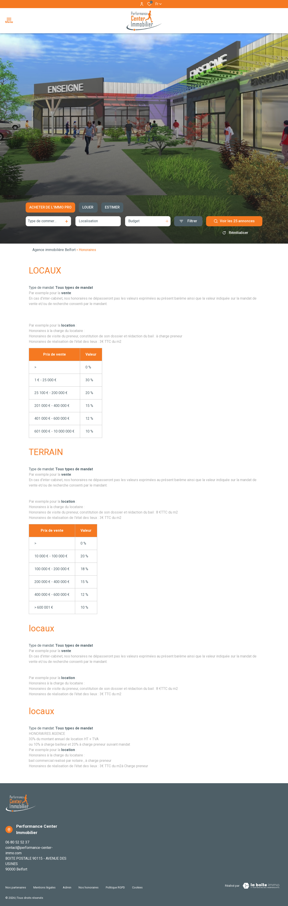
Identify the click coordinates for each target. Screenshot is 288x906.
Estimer (112, 207)
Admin (67, 885)
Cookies (137, 885)
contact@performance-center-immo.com (29, 850)
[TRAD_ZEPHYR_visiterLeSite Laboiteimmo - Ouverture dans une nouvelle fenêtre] (261, 886)
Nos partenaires (15, 885)
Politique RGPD (115, 885)
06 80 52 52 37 (17, 842)
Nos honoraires (89, 885)
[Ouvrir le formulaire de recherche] (188, 221)
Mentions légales (44, 885)
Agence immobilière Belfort (54, 250)
